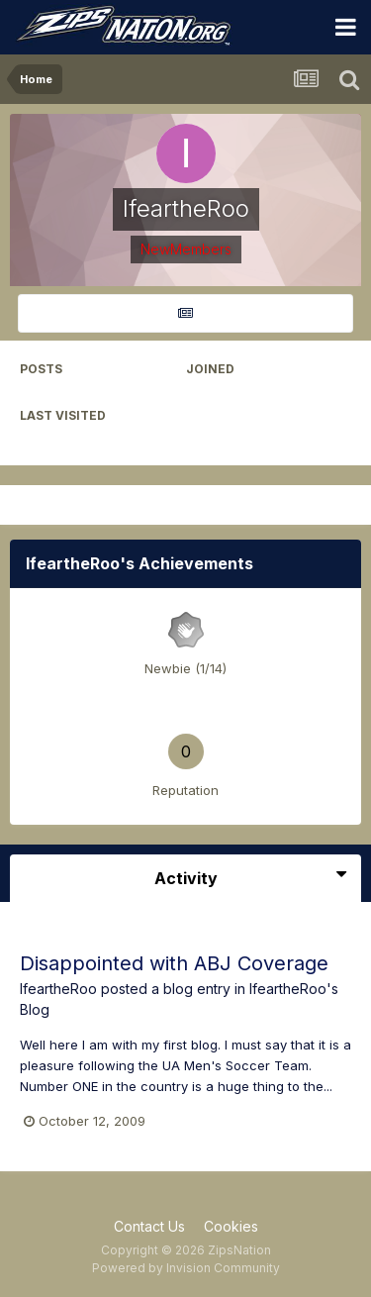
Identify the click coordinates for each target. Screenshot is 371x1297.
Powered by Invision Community (186, 1267)
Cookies (231, 1226)
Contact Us (149, 1226)
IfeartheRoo (58, 988)
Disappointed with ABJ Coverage (174, 963)
